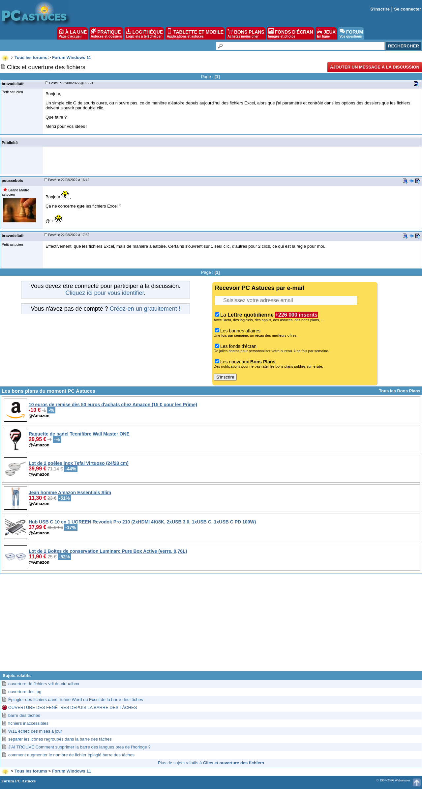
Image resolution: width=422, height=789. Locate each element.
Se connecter (407, 9)
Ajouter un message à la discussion (374, 67)
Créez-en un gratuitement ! (145, 308)
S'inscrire (380, 9)
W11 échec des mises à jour (35, 731)
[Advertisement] (211, 625)
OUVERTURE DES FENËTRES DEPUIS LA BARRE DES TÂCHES (72, 707)
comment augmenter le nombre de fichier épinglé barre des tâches (71, 754)
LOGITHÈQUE (144, 33)
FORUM (351, 33)
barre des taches (24, 715)
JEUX (326, 33)
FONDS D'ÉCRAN (290, 33)
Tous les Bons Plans (399, 390)
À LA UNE (73, 33)
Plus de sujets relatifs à (211, 762)
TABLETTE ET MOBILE (195, 33)
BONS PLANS (245, 33)
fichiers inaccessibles (28, 723)
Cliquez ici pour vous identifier (104, 293)
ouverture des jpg (24, 691)
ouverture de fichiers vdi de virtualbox (43, 683)
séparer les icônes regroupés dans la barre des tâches (60, 739)
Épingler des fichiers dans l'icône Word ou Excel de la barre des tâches (75, 699)
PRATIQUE (106, 33)
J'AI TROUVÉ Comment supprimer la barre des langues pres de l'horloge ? (79, 747)
